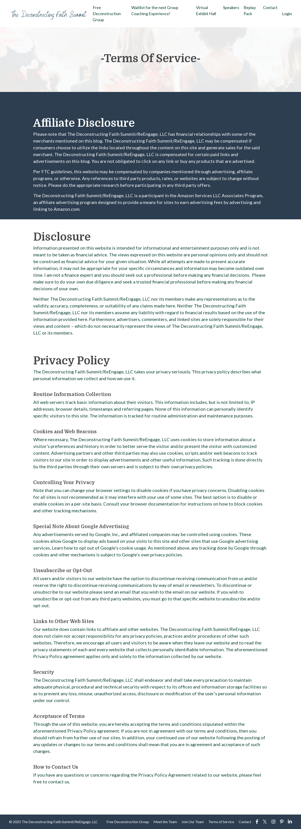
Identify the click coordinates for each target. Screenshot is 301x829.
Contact (270, 7)
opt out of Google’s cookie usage (112, 547)
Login (287, 13)
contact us (58, 781)
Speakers (231, 7)
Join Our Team (192, 822)
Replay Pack (250, 10)
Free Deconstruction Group (107, 13)
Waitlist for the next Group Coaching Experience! (154, 10)
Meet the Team (165, 822)
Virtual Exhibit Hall (206, 10)
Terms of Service (221, 822)
